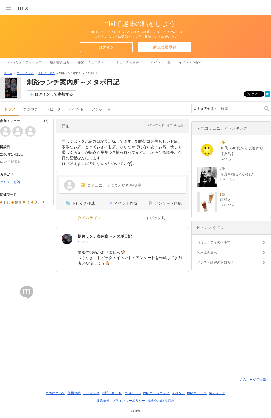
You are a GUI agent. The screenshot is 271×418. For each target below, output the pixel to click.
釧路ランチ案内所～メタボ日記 (105, 236)
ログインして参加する (53, 94)
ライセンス (91, 393)
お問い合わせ (112, 393)
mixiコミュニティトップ (24, 62)
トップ (9, 109)
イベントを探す (190, 62)
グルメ (40, 202)
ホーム (8, 73)
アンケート (101, 109)
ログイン (106, 47)
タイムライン (89, 218)
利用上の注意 (207, 252)
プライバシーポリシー (129, 401)
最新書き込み (60, 62)
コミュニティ (25, 73)
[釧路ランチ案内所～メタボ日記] (67, 239)
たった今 (83, 241)
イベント (76, 109)
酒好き (225, 199)
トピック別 (155, 218)
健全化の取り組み (161, 401)
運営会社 (103, 401)
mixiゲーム (133, 393)
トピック (53, 109)
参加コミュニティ (91, 62)
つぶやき (30, 109)
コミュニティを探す (128, 62)
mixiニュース (197, 393)
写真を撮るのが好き (237, 174)
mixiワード (217, 393)
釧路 (18, 202)
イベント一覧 (161, 62)
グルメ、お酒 (46, 73)
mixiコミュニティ (156, 393)
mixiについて (55, 393)
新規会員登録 (164, 47)
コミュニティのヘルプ (213, 242)
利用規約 (74, 393)
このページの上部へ (255, 379)
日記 (7, 202)
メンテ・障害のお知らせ (215, 262)
